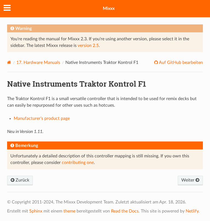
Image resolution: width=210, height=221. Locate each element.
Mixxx (109, 8)
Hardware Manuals (38, 62)
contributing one (78, 162)
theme (69, 211)
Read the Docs (125, 211)
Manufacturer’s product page (42, 118)
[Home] (9, 62)
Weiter (190, 180)
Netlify (192, 211)
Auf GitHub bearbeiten (180, 62)
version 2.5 (88, 45)
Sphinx (35, 211)
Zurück (20, 180)
